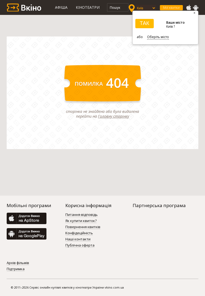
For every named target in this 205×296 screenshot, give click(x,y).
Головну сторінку (113, 116)
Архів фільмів (18, 263)
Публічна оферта (79, 245)
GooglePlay (195, 8)
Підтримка (16, 269)
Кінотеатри (88, 7)
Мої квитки (171, 7)
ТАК (144, 23)
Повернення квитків (82, 227)
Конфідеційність (79, 233)
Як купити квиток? (81, 221)
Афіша (61, 7)
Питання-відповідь (81, 215)
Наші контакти (77, 239)
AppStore (188, 8)
